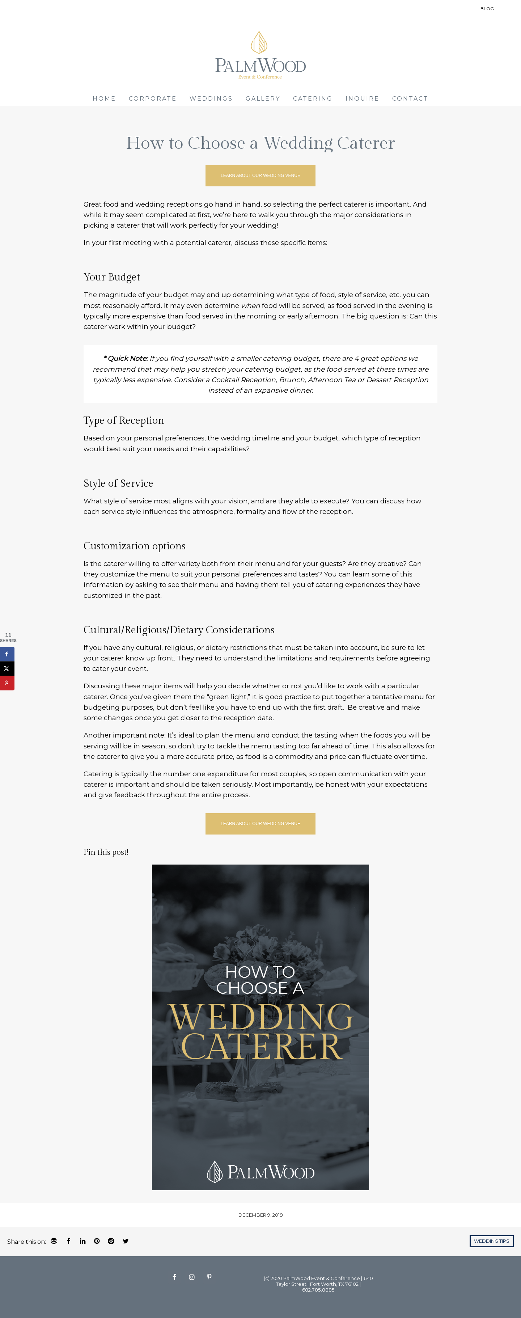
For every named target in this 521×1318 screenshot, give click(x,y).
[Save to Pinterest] (7, 683)
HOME (104, 98)
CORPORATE (153, 98)
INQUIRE (363, 98)
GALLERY (263, 98)
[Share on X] (7, 668)
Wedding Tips (491, 1241)
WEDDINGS (211, 98)
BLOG (487, 8)
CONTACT (410, 98)
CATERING (313, 98)
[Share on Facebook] (7, 654)
